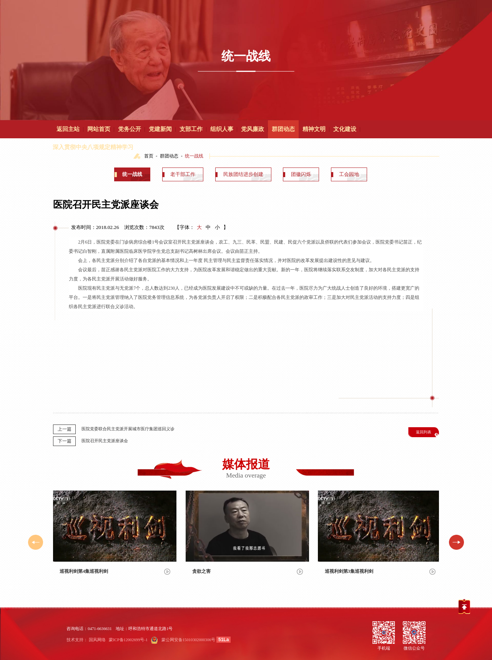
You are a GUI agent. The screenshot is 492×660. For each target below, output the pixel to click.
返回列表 (423, 432)
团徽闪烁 (301, 174)
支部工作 (191, 129)
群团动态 (283, 129)
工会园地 (349, 174)
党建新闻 (160, 129)
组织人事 (221, 129)
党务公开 (129, 129)
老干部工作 (182, 174)
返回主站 (68, 129)
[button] (456, 542)
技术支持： (77, 640)
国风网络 (97, 640)
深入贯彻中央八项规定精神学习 (93, 147)
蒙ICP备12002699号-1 (128, 640)
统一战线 (132, 174)
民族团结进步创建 (243, 174)
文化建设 (344, 129)
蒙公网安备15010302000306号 (188, 640)
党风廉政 (252, 129)
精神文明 (314, 129)
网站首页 (98, 129)
